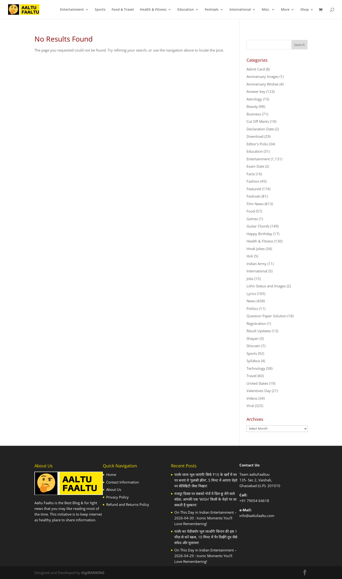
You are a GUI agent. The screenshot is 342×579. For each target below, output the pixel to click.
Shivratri (253, 345)
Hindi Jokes (256, 248)
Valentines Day (259, 390)
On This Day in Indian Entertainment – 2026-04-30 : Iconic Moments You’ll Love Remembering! (205, 518)
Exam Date (255, 166)
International (240, 10)
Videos (252, 398)
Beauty (252, 106)
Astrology (254, 99)
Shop (304, 10)
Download (255, 136)
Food (251, 211)
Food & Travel (123, 10)
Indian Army (256, 263)
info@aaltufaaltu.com (256, 515)
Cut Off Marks (258, 121)
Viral (250, 405)
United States (257, 383)
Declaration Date (260, 129)
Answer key (256, 91)
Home (111, 474)
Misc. (266, 10)
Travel (251, 375)
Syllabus (253, 360)
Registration (256, 323)
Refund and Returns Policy (127, 504)
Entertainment (72, 10)
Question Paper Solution (266, 315)
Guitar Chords (258, 226)
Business (254, 114)
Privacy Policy (117, 497)
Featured (254, 188)
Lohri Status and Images (266, 286)
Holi (250, 256)
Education (185, 10)
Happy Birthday (259, 233)
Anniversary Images (263, 76)
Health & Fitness (153, 10)
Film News (255, 203)
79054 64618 (258, 500)
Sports (100, 10)
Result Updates (259, 330)
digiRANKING (92, 572)
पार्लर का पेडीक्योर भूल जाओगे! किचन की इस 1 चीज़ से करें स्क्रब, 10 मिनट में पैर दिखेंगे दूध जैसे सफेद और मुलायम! (205, 537)
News (251, 301)
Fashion (253, 181)
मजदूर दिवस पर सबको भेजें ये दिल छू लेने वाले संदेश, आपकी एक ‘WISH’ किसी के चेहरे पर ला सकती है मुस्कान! (205, 499)
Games (252, 218)
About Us (113, 489)
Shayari (253, 338)
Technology (256, 368)
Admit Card (256, 69)
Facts (251, 173)
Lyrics (251, 293)
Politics (252, 308)
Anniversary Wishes (263, 84)
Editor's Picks (257, 144)
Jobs (250, 278)
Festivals (211, 10)
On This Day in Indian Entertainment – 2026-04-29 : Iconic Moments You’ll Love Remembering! (205, 556)
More (285, 10)
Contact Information (122, 482)
